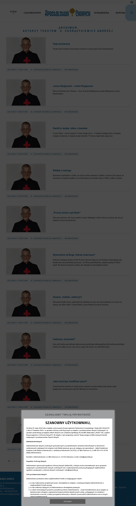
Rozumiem (68, 501)
